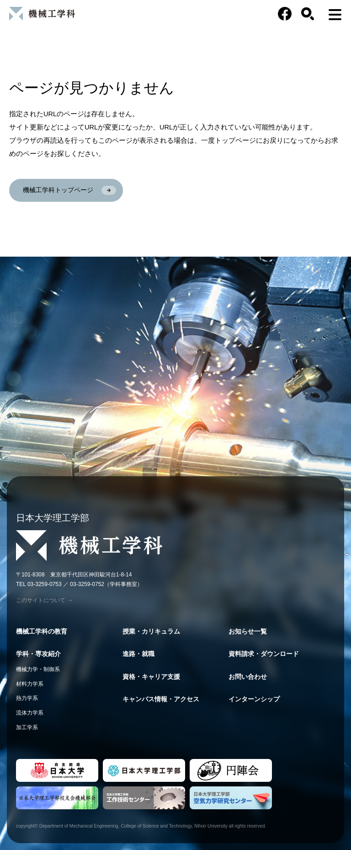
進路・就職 (138, 653)
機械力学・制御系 (38, 669)
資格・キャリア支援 (151, 676)
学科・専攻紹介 (38, 653)
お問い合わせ (248, 676)
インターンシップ (254, 699)
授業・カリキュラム (151, 631)
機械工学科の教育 (41, 631)
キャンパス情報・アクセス (160, 699)
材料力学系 (29, 684)
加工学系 (27, 727)
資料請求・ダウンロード (264, 653)
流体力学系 (29, 713)
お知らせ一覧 (248, 631)
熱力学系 (27, 698)
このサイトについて (44, 600)
